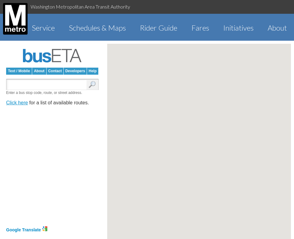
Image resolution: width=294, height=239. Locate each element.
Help (92, 71)
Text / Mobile (19, 71)
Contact (55, 71)
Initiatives (238, 27)
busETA (52, 56)
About (277, 27)
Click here (17, 102)
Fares (200, 27)
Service (43, 27)
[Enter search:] (48, 85)
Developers (75, 71)
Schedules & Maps (97, 27)
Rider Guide (158, 27)
